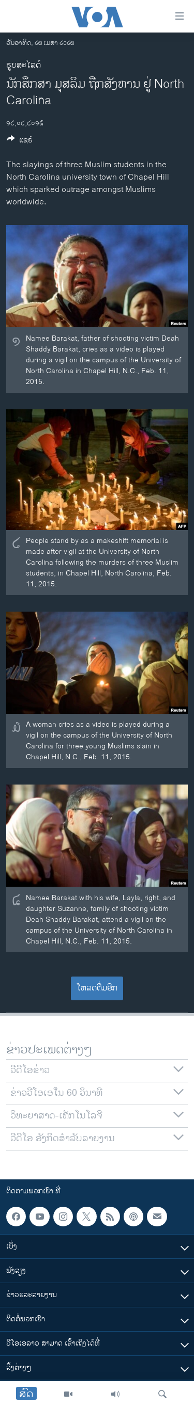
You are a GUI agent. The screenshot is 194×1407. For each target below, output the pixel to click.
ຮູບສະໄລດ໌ (23, 65)
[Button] (20, 141)
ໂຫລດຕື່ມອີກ (97, 988)
